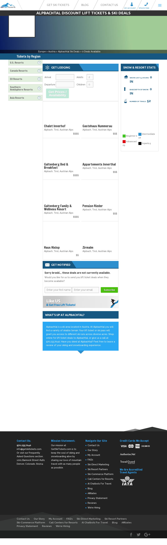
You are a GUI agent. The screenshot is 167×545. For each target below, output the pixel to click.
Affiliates (92, 493)
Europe (42, 51)
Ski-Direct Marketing (98, 464)
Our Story (93, 450)
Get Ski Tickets (58, 4)
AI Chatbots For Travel (99, 483)
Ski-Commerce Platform (100, 474)
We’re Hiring (94, 507)
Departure (50, 84)
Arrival (48, 77)
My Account (133, 5)
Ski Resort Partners (98, 469)
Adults (80, 77)
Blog (85, 4)
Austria (51, 51)
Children (81, 84)
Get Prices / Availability (57, 93)
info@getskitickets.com (29, 449)
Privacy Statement (97, 498)
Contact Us (109, 4)
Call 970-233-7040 (147, 5)
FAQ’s (90, 459)
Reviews (92, 503)
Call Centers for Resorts (100, 479)
